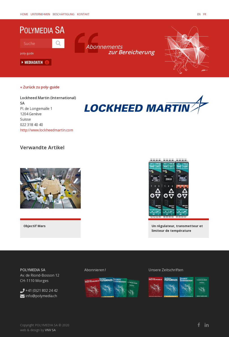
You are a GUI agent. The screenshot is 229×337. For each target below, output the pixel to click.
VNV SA (50, 330)
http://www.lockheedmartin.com (46, 130)
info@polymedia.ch (38, 295)
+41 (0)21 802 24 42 (39, 290)
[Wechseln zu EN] (199, 14)
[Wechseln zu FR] (204, 14)
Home (24, 14)
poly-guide (27, 53)
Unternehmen (40, 14)
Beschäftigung (63, 14)
